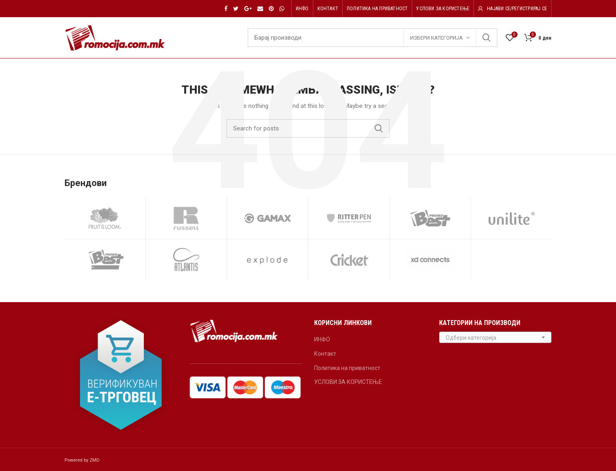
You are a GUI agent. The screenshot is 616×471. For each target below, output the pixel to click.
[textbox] (495, 337)
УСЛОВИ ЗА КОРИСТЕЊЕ (348, 382)
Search (486, 37)
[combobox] (495, 337)
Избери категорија (436, 38)
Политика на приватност (347, 368)
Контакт (325, 353)
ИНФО (322, 339)
